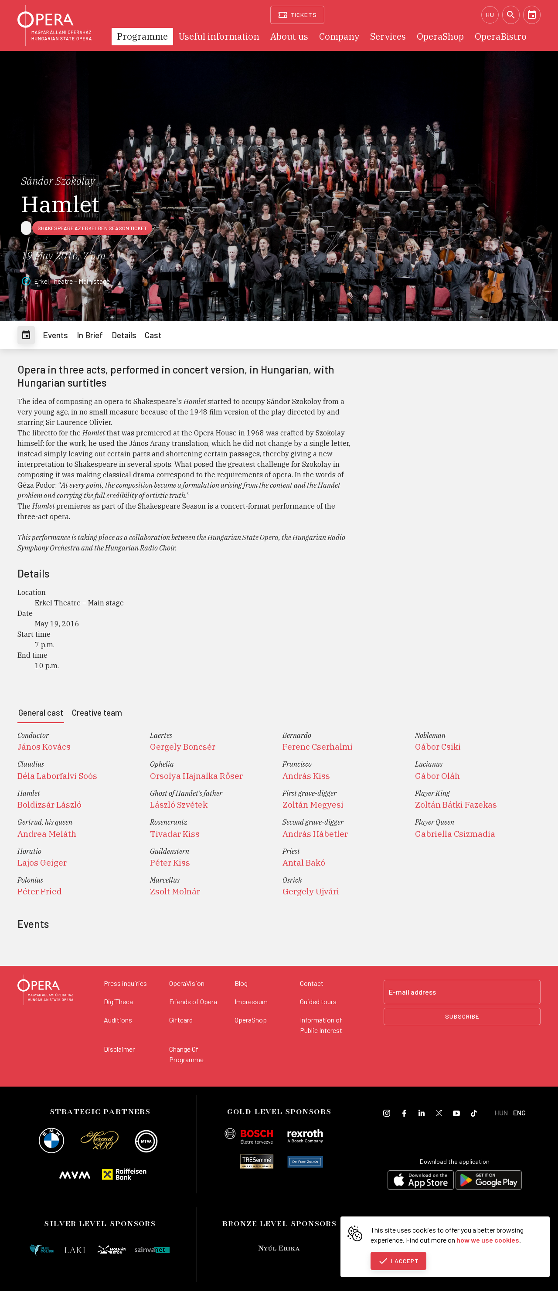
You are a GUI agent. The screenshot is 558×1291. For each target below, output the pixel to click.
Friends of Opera (193, 1001)
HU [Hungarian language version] (490, 14)
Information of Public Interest (321, 1025)
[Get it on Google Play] (489, 1181)
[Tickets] (297, 15)
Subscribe (462, 1016)
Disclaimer (119, 1049)
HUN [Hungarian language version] (501, 1112)
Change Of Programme (186, 1054)
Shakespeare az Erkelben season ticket (92, 228)
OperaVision (186, 983)
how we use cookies (487, 1240)
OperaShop (251, 1020)
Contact (311, 983)
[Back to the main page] (45, 991)
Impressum (251, 1001)
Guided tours (318, 1001)
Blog (241, 983)
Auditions (118, 1020)
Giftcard (181, 1020)
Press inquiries (125, 983)
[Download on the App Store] (421, 1181)
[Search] (511, 15)
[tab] (26, 335)
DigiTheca (118, 1001)
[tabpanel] (279, 817)
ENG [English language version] (519, 1112)
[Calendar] (532, 15)
